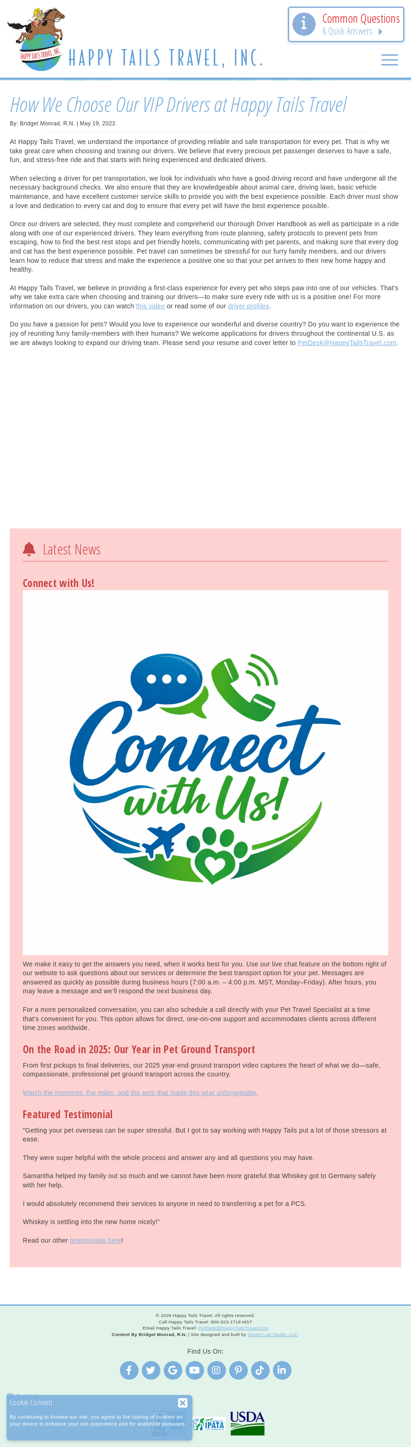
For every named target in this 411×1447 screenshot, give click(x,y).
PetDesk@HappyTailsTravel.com (347, 342)
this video (150, 306)
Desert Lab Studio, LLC (273, 1334)
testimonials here (95, 1240)
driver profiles (248, 306)
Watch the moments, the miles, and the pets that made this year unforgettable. (141, 1092)
